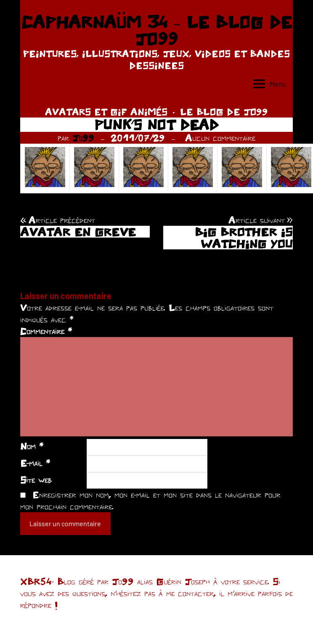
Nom (31, 446)
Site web (36, 480)
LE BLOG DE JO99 (224, 112)
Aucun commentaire (220, 138)
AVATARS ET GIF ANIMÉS (106, 112)
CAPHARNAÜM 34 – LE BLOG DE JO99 (156, 30)
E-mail (35, 463)
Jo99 (83, 138)
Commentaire (46, 331)
